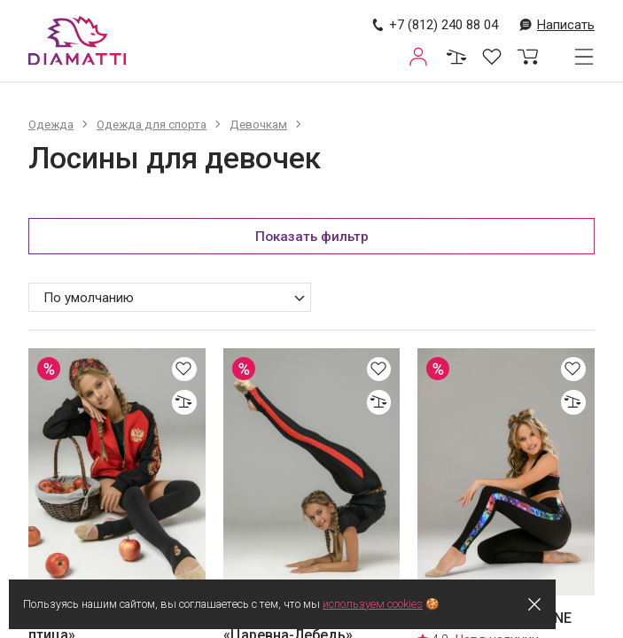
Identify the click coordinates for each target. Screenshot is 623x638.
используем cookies (386, 604)
